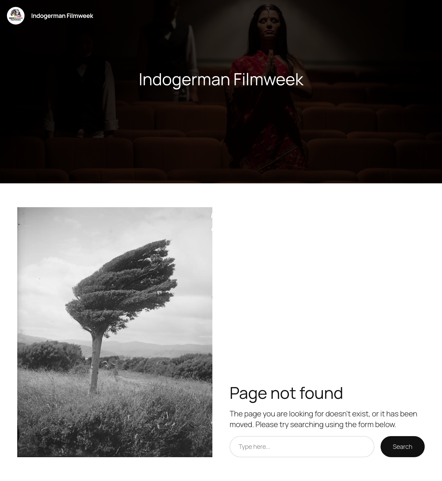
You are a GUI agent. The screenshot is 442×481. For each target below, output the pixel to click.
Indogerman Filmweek (62, 15)
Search (402, 446)
